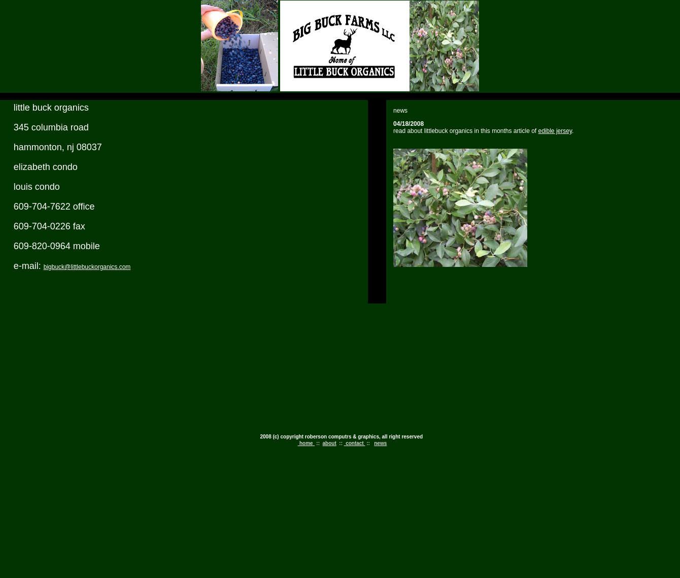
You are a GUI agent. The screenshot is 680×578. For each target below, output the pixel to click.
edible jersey (555, 130)
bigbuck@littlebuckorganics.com (87, 266)
